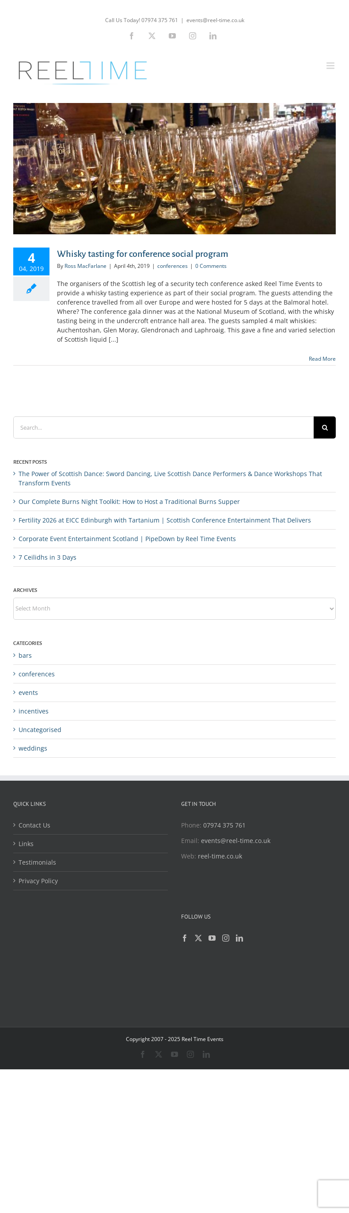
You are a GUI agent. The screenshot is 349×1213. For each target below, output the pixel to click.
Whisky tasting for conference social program (142, 254)
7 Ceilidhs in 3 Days (47, 557)
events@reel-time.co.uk (215, 20)
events (28, 692)
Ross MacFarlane (85, 266)
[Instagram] (225, 938)
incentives (34, 711)
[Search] (325, 427)
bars (25, 655)
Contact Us (34, 825)
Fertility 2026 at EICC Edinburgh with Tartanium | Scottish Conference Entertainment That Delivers (165, 520)
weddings (33, 748)
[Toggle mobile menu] (331, 65)
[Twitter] (198, 938)
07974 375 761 (224, 825)
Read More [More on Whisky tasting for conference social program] (322, 358)
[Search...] (163, 427)
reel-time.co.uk (220, 856)
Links (26, 843)
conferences (172, 266)
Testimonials (37, 862)
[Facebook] (184, 938)
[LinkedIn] (239, 938)
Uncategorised (40, 729)
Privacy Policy (38, 881)
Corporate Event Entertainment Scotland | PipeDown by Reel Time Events (127, 538)
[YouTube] (212, 938)
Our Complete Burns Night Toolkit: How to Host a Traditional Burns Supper (129, 501)
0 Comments (211, 266)
